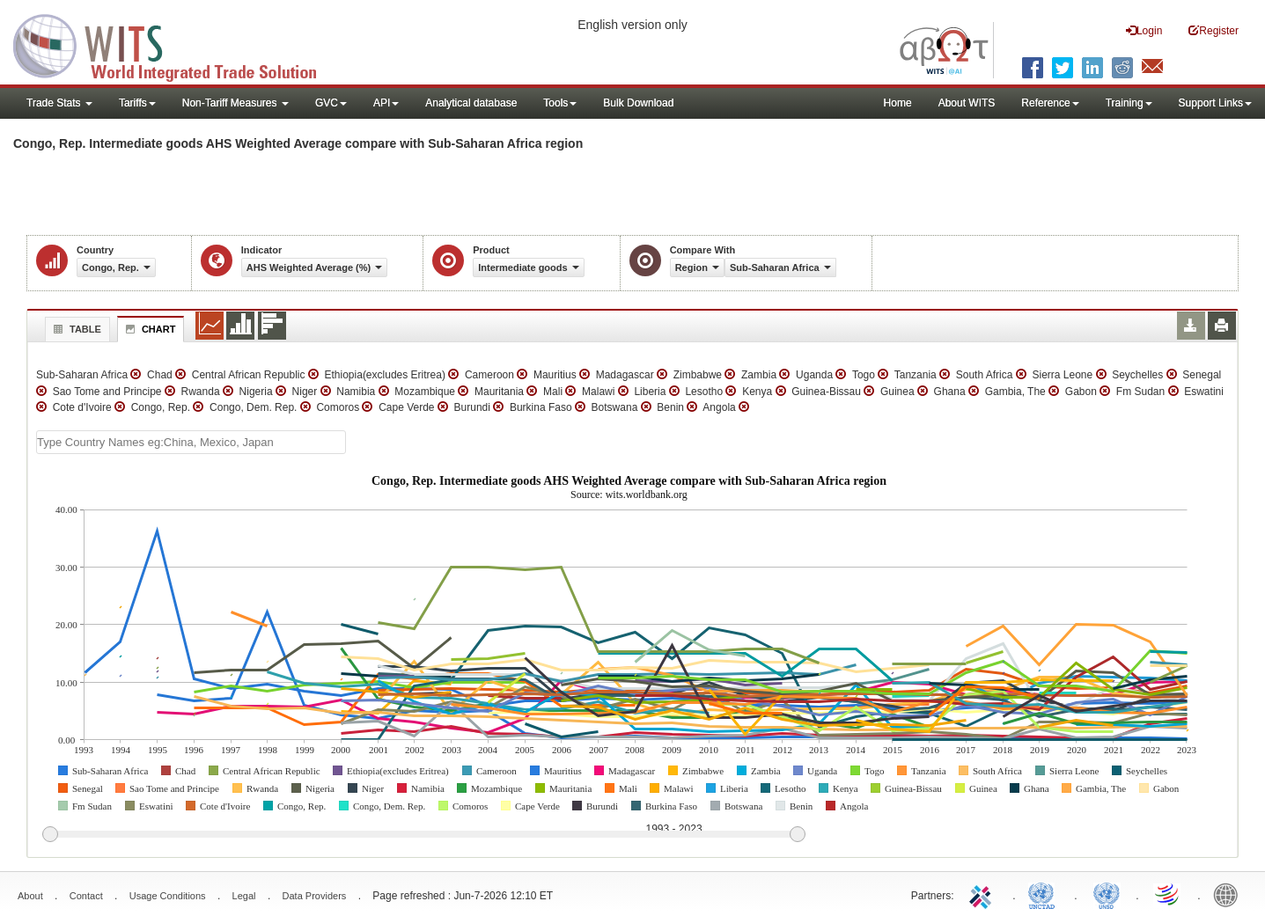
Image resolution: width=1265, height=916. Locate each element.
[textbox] (191, 442)
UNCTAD (1045, 894)
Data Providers (315, 895)
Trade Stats (59, 103)
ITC (983, 894)
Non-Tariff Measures (235, 103)
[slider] (423, 835)
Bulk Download (638, 103)
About (30, 895)
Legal (244, 895)
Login (1144, 30)
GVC (331, 103)
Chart (148, 329)
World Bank (1229, 894)
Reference (1049, 103)
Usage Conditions (167, 895)
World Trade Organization (1168, 894)
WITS (176, 44)
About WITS (967, 103)
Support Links (1215, 103)
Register (1213, 30)
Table (75, 329)
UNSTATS (1106, 894)
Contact (86, 895)
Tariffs (137, 103)
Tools (560, 103)
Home (898, 103)
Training (1129, 103)
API (386, 103)
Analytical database (471, 103)
